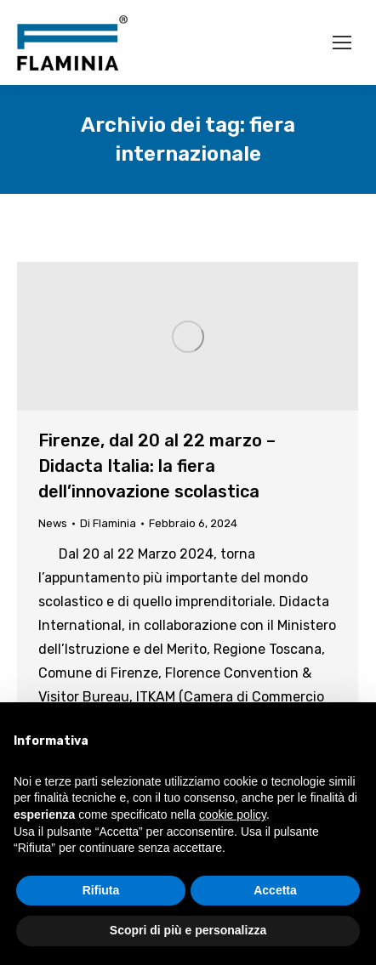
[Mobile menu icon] (342, 43)
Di (108, 523)
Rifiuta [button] (101, 890)
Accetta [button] (275, 890)
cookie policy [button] (232, 814)
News (52, 523)
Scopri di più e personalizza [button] (188, 930)
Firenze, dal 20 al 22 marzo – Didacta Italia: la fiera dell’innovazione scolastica (157, 466)
